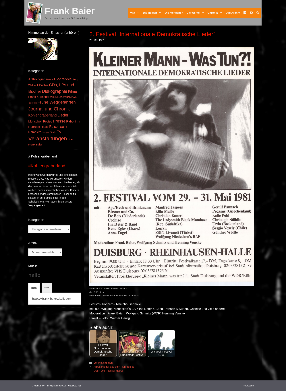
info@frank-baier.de (56, 385)
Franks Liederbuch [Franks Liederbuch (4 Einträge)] (59, 97)
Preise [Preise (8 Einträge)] (47, 121)
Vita (135, 13)
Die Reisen (153, 13)
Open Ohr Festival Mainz (108, 370)
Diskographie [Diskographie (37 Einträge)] (54, 91)
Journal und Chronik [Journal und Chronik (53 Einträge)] (49, 108)
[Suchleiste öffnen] (258, 13)
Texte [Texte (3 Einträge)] (53, 132)
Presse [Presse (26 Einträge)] (59, 121)
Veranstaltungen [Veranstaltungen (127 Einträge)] (47, 138)
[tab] (34, 288)
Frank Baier (70, 11)
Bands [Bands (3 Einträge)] (49, 79)
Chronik (216, 13)
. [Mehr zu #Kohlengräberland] (49, 205)
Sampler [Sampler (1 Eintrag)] (45, 132)
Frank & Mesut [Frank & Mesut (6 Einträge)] (38, 96)
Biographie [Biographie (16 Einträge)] (63, 79)
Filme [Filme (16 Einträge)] (72, 92)
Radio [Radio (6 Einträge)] (45, 126)
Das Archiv (233, 12)
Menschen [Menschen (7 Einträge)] (35, 121)
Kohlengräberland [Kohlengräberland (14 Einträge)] (42, 115)
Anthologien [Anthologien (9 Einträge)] (36, 79)
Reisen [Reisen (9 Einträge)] (54, 127)
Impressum (249, 385)
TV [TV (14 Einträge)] (59, 132)
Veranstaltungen (103, 362)
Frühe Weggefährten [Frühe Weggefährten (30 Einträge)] (56, 102)
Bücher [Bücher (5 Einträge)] (43, 85)
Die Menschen (174, 12)
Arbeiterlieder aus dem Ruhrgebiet (114, 366)
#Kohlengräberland (46, 165)
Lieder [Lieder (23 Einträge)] (63, 115)
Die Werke (196, 13)
